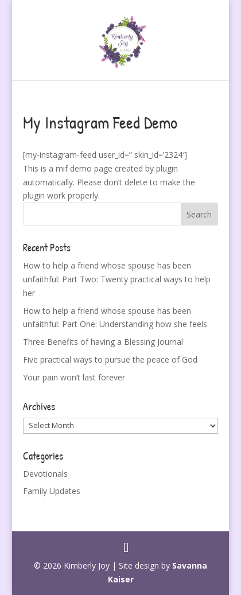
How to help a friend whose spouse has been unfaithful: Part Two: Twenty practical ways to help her (117, 279)
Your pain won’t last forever (74, 377)
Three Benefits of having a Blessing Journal (103, 341)
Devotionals (45, 473)
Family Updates (51, 490)
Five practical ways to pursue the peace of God (110, 359)
